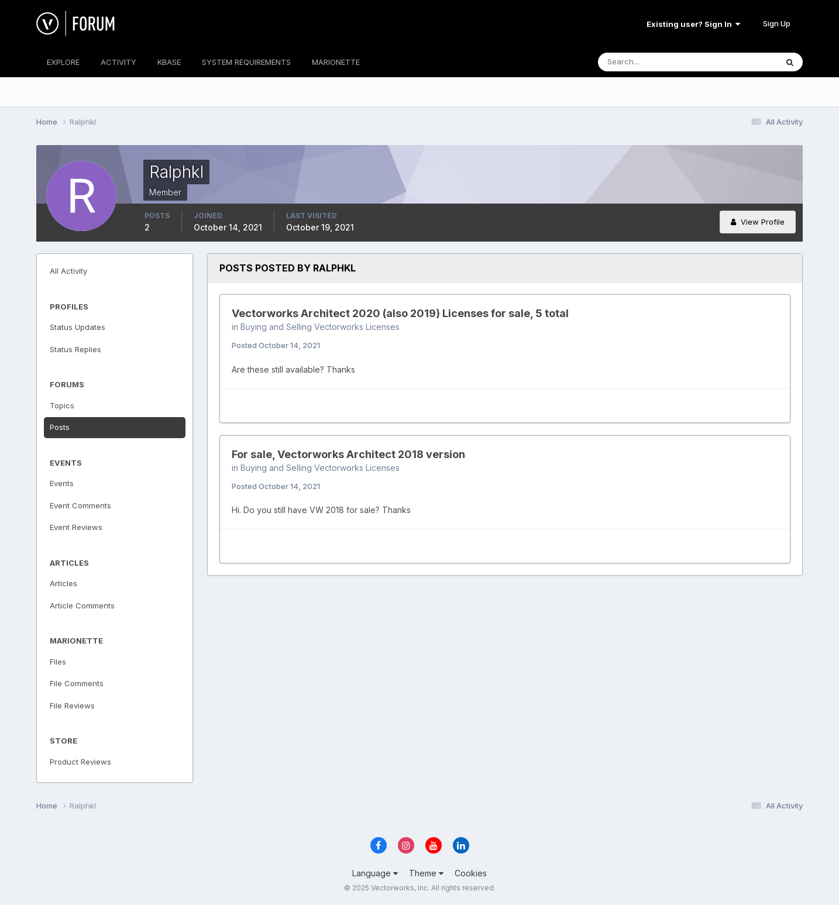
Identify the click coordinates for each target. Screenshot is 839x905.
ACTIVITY (118, 62)
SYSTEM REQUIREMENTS (246, 62)
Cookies (471, 873)
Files (58, 661)
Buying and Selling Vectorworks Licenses (320, 327)
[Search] (649, 62)
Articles (63, 583)
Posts (60, 427)
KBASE (169, 62)
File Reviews (72, 705)
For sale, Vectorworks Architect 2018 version (348, 454)
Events (62, 483)
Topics (62, 405)
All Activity (68, 271)
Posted (276, 345)
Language (375, 873)
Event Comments (80, 505)
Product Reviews (80, 761)
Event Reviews (76, 527)
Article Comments (82, 605)
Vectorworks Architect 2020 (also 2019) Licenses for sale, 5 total (400, 313)
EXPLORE (63, 62)
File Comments (77, 683)
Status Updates (77, 327)
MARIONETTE (336, 62)
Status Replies (75, 349)
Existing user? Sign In (693, 24)
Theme (426, 873)
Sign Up (776, 23)
